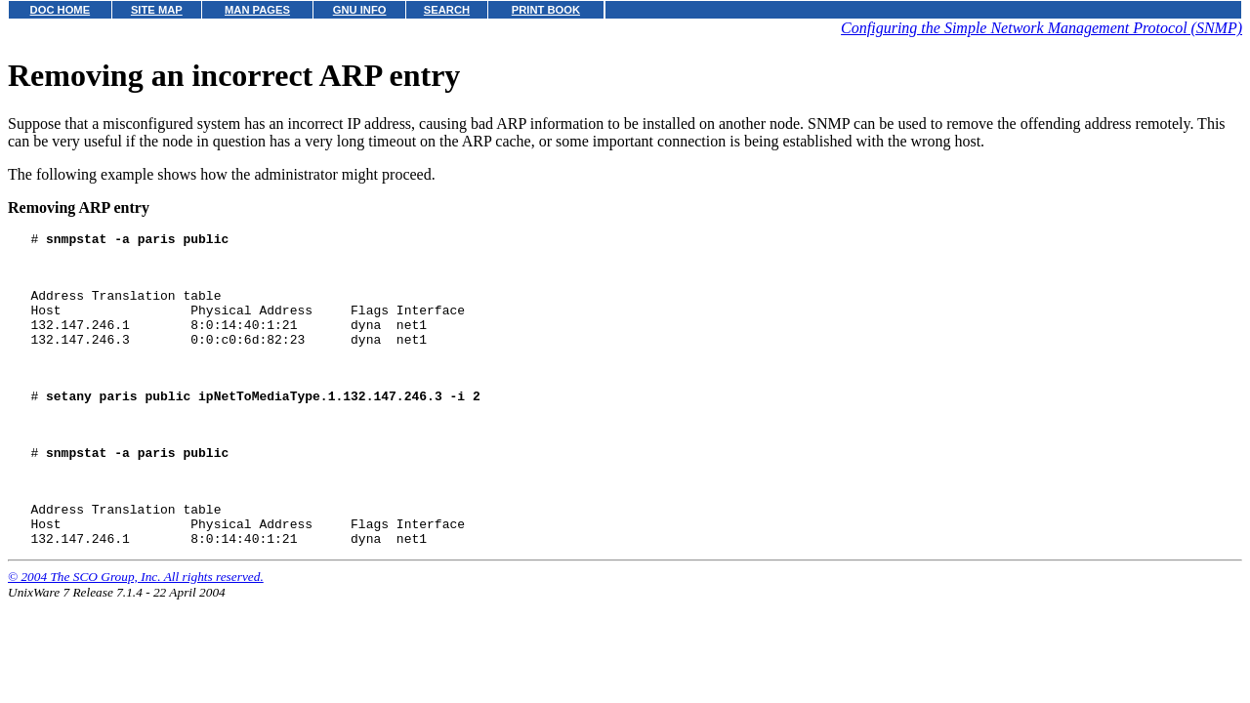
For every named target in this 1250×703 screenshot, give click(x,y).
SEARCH (447, 10)
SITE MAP (157, 10)
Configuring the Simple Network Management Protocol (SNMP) (1041, 28)
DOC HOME (60, 10)
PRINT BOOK (546, 10)
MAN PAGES (257, 10)
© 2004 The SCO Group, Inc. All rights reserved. (136, 629)
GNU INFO (360, 10)
